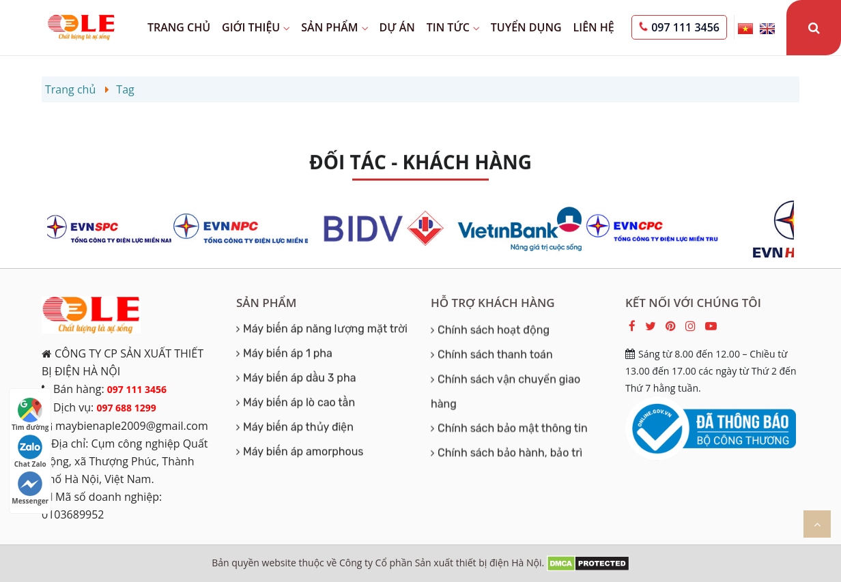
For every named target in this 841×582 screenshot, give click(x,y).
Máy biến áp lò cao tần (299, 404)
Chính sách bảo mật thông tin (513, 441)
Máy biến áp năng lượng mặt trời (325, 330)
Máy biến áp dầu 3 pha (299, 379)
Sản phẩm (334, 27)
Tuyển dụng (526, 27)
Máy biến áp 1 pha (287, 355)
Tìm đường (30, 415)
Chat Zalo (30, 452)
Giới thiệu (255, 27)
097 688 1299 (126, 407)
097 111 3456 (685, 27)
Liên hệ (593, 27)
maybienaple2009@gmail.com (131, 425)
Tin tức (453, 27)
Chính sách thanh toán (495, 368)
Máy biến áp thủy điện (298, 428)
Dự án (397, 27)
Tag (125, 89)
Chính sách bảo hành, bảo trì (510, 466)
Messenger (30, 488)
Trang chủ (178, 27)
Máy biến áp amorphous (303, 453)
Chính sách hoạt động (494, 343)
